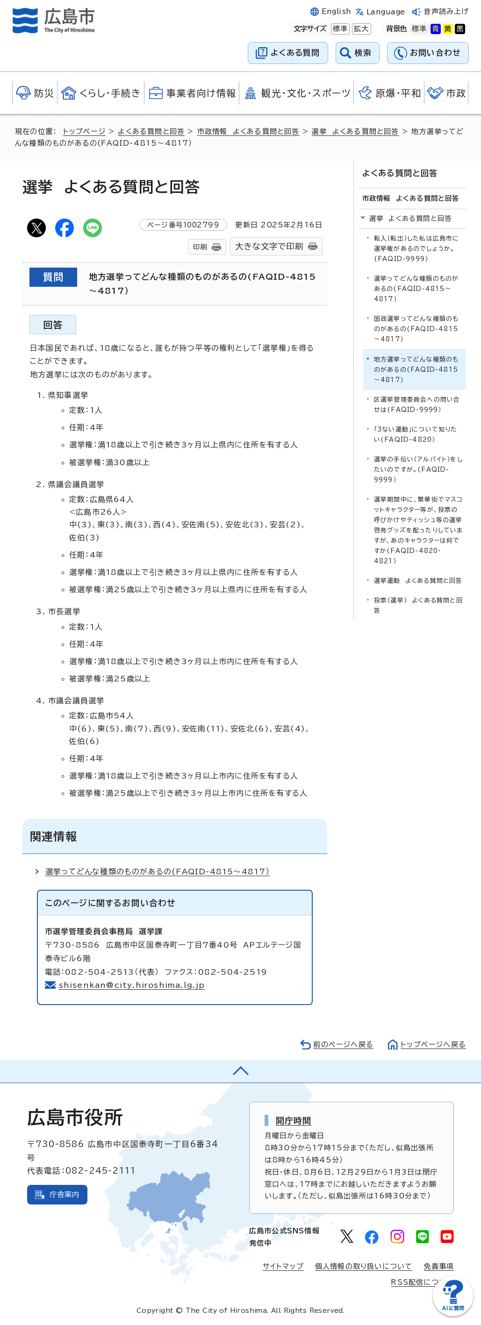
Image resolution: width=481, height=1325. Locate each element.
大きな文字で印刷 (269, 246)
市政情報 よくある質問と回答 (248, 131)
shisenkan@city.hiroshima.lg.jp (132, 985)
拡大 (360, 29)
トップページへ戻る (433, 1044)
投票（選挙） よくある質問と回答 (418, 605)
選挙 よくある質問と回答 (355, 131)
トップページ (84, 131)
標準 (339, 29)
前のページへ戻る (343, 1044)
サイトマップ (283, 1266)
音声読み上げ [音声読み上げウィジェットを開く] (446, 11)
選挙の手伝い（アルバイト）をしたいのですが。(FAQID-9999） (418, 469)
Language (385, 11)
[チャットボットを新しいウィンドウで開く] (453, 1314)
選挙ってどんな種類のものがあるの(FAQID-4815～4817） (157, 871)
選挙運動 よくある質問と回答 (418, 581)
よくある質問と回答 (151, 131)
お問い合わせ (435, 53)
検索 (363, 53)
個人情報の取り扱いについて (364, 1266)
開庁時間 (294, 1120)
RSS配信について (422, 1282)
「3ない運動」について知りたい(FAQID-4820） (416, 434)
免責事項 (439, 1266)
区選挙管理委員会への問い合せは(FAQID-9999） (417, 405)
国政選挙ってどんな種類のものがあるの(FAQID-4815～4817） (416, 329)
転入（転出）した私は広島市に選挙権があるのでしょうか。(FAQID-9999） (416, 248)
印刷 (200, 246)
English (337, 11)
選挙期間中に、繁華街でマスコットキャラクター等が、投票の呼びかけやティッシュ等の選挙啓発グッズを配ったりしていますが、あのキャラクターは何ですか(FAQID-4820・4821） (418, 530)
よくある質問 (295, 53)
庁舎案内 (65, 1194)
